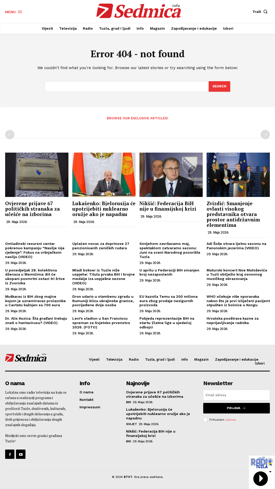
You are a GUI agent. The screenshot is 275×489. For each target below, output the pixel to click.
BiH (128, 402)
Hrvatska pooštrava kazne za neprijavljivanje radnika (233, 320)
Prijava (236, 408)
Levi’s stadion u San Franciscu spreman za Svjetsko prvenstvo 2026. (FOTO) (101, 322)
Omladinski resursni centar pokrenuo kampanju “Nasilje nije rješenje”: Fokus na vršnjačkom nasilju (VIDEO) (35, 250)
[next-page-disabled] (265, 134)
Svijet (131, 424)
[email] (236, 395)
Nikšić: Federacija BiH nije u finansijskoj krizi (167, 206)
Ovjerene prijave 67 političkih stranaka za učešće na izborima (32, 208)
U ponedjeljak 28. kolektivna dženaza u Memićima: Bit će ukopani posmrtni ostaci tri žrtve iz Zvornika (35, 276)
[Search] (219, 86)
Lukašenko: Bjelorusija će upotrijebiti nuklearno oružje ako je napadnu (104, 208)
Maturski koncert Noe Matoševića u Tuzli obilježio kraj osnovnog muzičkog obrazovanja (237, 274)
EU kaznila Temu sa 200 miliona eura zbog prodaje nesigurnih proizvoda (168, 300)
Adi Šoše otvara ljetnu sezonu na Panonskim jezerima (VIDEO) (236, 246)
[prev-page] (9, 134)
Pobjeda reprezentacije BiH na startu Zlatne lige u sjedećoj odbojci (166, 322)
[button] (261, 11)
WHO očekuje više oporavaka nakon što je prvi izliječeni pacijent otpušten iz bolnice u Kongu (238, 300)
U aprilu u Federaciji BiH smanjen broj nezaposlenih (169, 272)
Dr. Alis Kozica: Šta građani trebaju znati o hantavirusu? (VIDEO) (36, 320)
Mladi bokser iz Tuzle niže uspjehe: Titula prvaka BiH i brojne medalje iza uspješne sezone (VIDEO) (103, 276)
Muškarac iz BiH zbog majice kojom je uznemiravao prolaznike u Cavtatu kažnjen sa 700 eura (35, 300)
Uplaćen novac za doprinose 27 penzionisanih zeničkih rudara (100, 246)
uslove (230, 419)
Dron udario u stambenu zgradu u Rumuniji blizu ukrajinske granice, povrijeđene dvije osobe (103, 300)
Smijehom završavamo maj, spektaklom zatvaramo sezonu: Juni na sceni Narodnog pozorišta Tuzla (169, 250)
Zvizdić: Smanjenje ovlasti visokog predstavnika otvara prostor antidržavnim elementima (233, 214)
